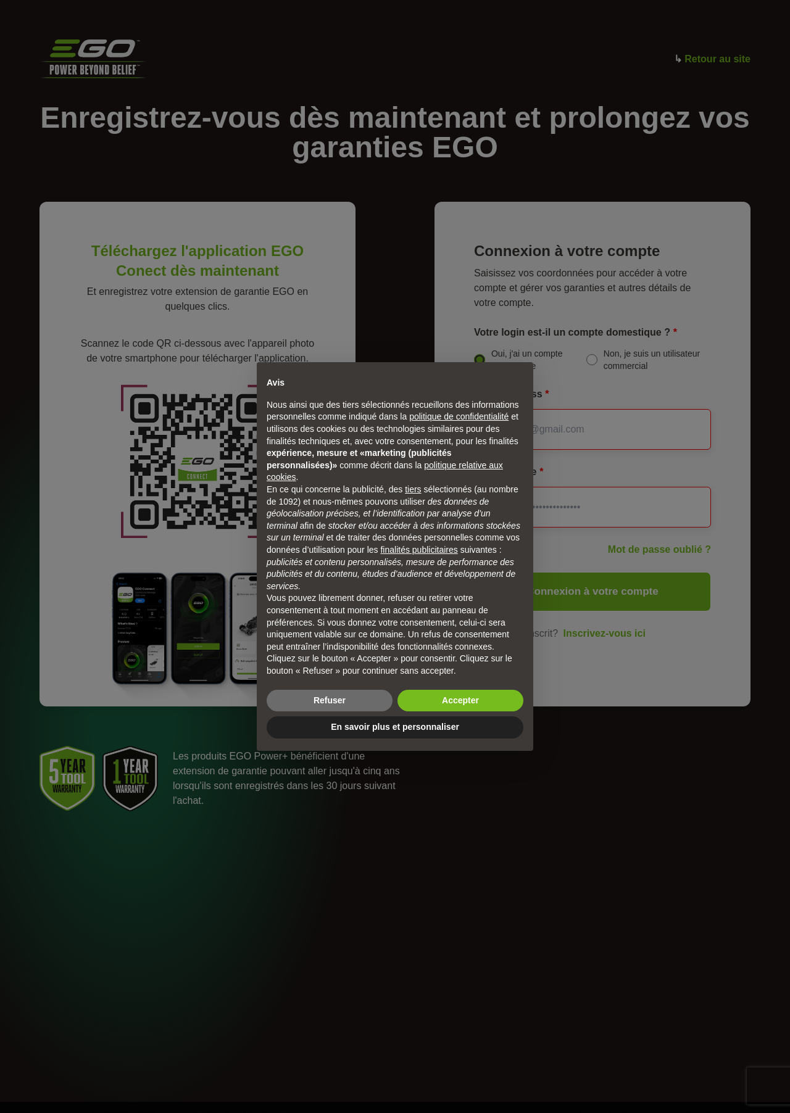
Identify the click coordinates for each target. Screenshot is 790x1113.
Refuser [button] (330, 700)
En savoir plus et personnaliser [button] (395, 727)
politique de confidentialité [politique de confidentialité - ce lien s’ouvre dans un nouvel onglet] (459, 416)
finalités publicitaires (418, 550)
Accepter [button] (460, 700)
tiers (413, 489)
